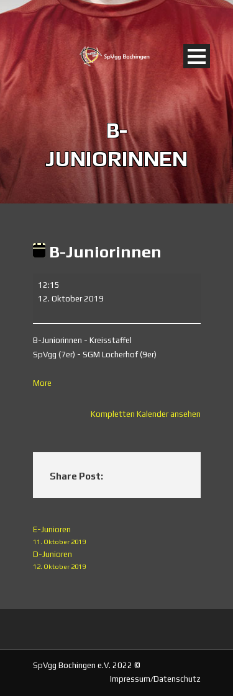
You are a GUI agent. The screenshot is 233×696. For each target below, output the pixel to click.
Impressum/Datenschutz (155, 679)
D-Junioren (117, 561)
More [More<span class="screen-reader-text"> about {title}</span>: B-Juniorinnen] (42, 383)
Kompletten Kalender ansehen (146, 414)
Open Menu (196, 56)
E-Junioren (117, 536)
